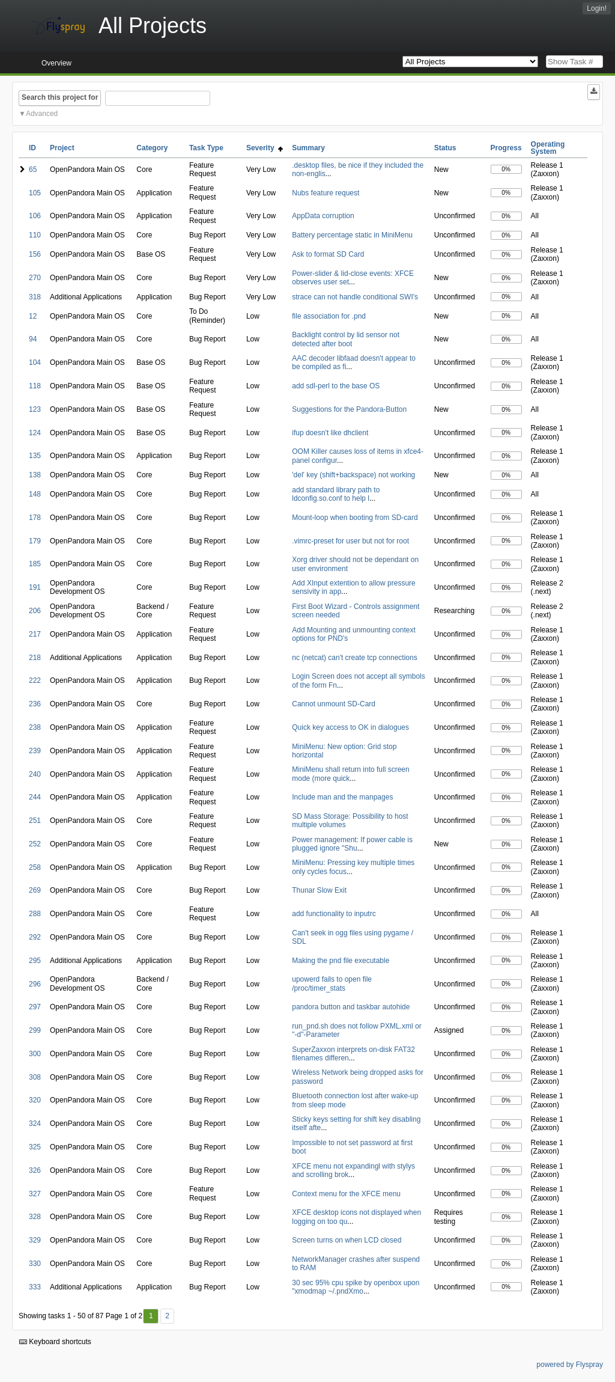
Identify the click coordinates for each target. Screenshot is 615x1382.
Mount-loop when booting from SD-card (354, 517)
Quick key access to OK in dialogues (350, 727)
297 (35, 1007)
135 (35, 455)
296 (35, 984)
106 (35, 216)
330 (35, 1263)
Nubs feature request (325, 193)
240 (35, 774)
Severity (264, 148)
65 (33, 169)
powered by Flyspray (569, 1364)
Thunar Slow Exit (319, 890)
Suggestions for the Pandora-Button (349, 409)
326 (35, 1170)
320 (35, 1100)
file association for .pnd (329, 316)
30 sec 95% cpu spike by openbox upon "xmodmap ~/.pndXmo (355, 1287)
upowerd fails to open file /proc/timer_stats (332, 983)
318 (35, 297)
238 (35, 727)
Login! (597, 8)
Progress (506, 148)
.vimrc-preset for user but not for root (350, 541)
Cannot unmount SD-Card (333, 704)
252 (35, 844)
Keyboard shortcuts (55, 1342)
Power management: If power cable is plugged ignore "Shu (352, 844)
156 (35, 254)
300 (35, 1054)
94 (33, 339)
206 (35, 611)
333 (35, 1287)
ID (32, 148)
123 (35, 409)
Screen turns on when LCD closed (346, 1240)
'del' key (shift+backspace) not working (353, 475)
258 (35, 867)
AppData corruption (323, 216)
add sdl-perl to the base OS (336, 386)
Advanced (42, 113)
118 (35, 386)
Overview (56, 63)
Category (152, 148)
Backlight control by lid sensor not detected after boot (345, 339)
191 (35, 587)
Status (445, 148)
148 (35, 494)
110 (35, 235)
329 (35, 1240)
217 (35, 634)
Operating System (548, 148)
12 (33, 316)
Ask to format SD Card (328, 254)
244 (35, 797)
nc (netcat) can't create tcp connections (354, 657)
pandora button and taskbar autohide (351, 1007)
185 (35, 564)
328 (35, 1216)
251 (35, 820)
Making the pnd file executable (340, 960)
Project (62, 148)
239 (35, 751)
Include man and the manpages (342, 797)
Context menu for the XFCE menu (346, 1194)
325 (35, 1147)
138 (35, 475)
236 (35, 704)
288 (35, 914)
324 (35, 1123)
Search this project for (60, 97)
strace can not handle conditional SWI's (355, 297)
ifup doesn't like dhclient (330, 433)
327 (35, 1194)
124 (35, 433)
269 (35, 890)
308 (35, 1077)
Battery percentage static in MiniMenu (352, 235)
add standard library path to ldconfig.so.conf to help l (336, 494)
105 (35, 193)
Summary (308, 148)
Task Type (206, 148)
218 (35, 657)
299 (35, 1030)
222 (35, 680)
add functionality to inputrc (333, 914)
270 (35, 278)
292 (35, 937)
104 (35, 362)
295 (35, 960)
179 (35, 541)
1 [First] (151, 1316)
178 (35, 517)
